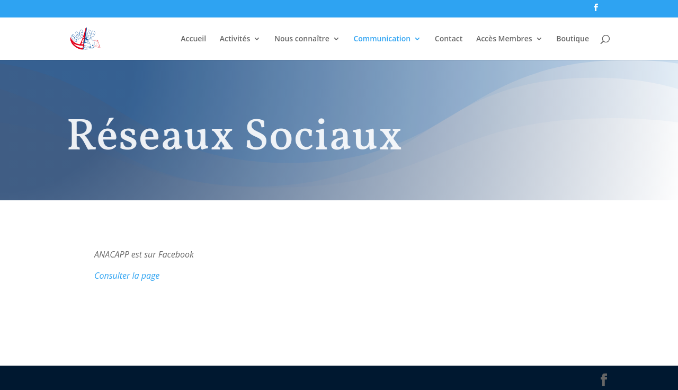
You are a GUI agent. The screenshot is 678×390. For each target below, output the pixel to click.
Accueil (193, 39)
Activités (235, 39)
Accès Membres (504, 39)
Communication (382, 39)
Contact (448, 39)
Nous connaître (301, 39)
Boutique (572, 39)
